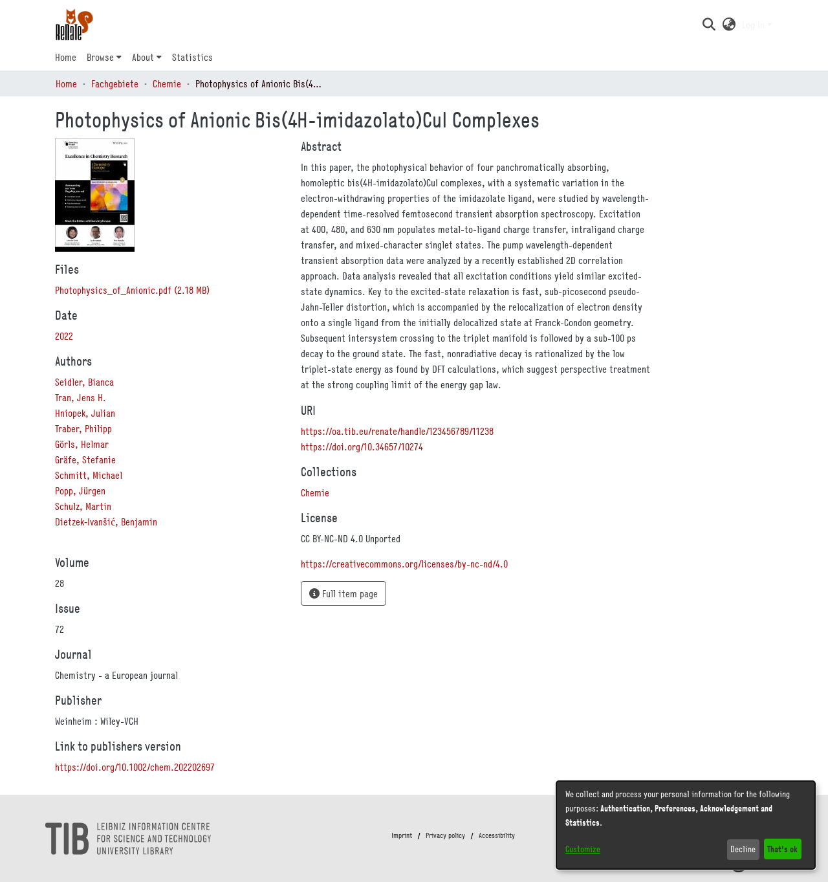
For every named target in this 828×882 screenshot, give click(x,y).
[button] (709, 24)
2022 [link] (64, 336)
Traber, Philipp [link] (83, 428)
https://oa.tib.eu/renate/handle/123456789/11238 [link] (397, 431)
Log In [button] (754, 24)
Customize (582, 849)
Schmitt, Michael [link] (88, 475)
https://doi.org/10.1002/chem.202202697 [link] (135, 767)
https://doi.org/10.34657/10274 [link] (362, 446)
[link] (132, 290)
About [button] (143, 57)
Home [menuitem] (65, 57)
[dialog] (685, 825)
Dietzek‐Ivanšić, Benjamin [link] (106, 521)
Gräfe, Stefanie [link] (85, 459)
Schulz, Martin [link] (83, 506)
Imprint (401, 835)
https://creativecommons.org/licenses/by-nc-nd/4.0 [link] (404, 563)
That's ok (782, 848)
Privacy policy (445, 835)
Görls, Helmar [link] (82, 444)
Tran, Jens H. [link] (80, 397)
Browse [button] (100, 57)
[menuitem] (104, 57)
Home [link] (66, 83)
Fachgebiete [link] (114, 83)
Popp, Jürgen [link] (80, 490)
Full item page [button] (343, 593)
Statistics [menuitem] (192, 57)
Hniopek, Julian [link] (85, 413)
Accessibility (497, 835)
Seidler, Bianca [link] (84, 382)
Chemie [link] (167, 83)
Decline (743, 849)
